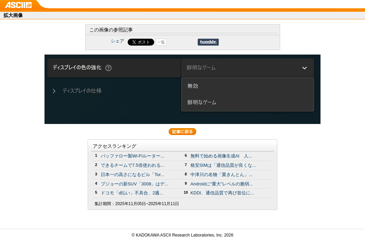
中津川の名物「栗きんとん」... (221, 174)
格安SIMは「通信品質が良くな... (223, 165)
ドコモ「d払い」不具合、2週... (132, 192)
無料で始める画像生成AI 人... (221, 155)
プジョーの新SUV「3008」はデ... (134, 183)
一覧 (161, 42)
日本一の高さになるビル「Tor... (132, 174)
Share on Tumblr (208, 42)
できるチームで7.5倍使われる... (133, 165)
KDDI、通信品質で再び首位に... (222, 192)
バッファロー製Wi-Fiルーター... (132, 155)
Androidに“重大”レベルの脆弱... (221, 183)
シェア (117, 41)
